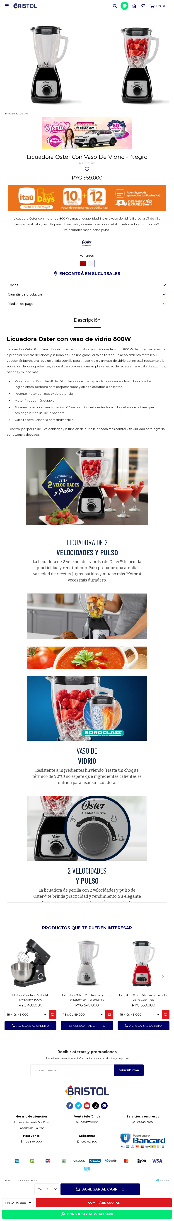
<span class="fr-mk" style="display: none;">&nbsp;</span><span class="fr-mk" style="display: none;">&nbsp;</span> (87, 675)
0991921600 (89, 1141)
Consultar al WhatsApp (90, 1214)
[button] (115, 5)
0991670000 (89, 1122)
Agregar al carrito (103, 1189)
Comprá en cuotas (104, 1202)
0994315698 (145, 1122)
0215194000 (34, 1141)
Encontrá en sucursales (89, 273)
